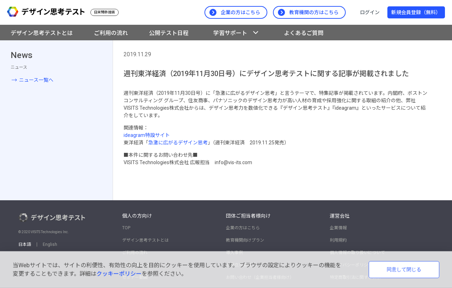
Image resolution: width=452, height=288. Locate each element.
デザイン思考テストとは (42, 33)
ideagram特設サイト (147, 135)
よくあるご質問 (303, 33)
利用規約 (338, 240)
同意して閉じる (404, 269)
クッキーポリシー (119, 273)
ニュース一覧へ (36, 79)
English (50, 244)
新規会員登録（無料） (416, 12)
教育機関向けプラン (245, 240)
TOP (126, 227)
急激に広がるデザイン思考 (178, 142)
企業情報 (338, 227)
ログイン (370, 12)
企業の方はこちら (243, 227)
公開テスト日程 (169, 33)
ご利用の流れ (111, 33)
